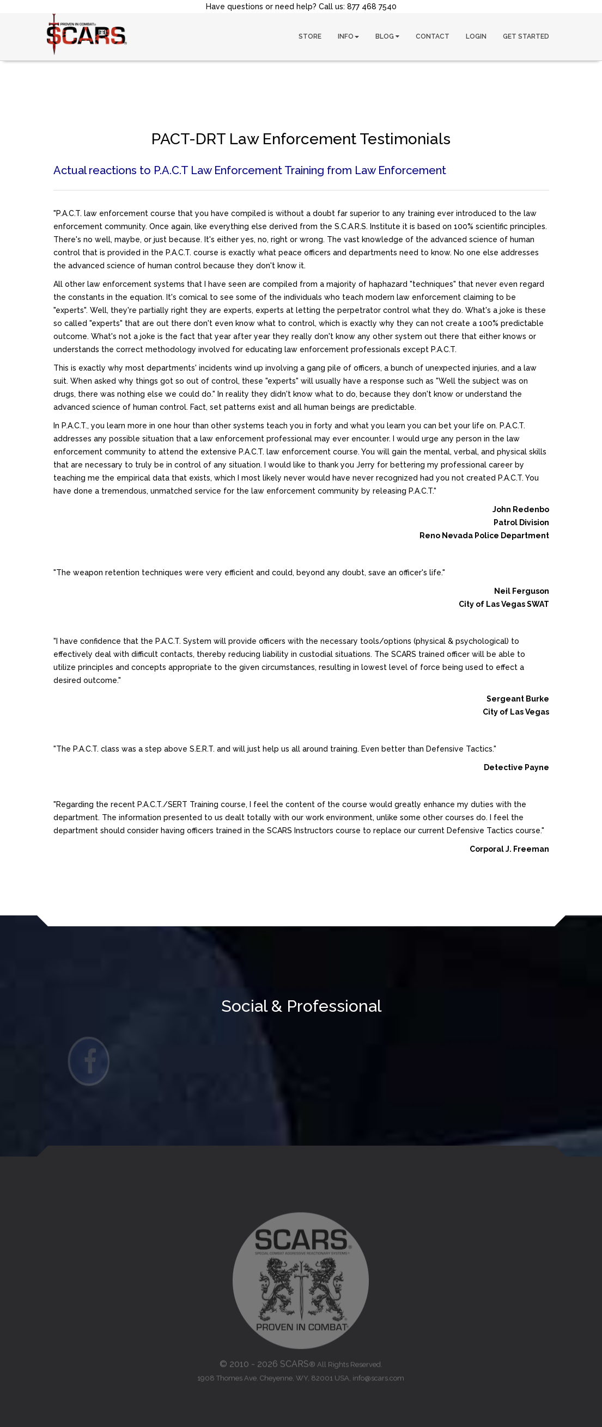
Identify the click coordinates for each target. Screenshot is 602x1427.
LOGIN (476, 36)
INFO (348, 36)
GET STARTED (526, 36)
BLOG (387, 36)
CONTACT (432, 36)
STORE (310, 36)
